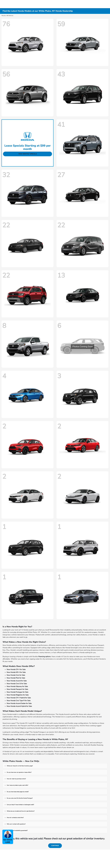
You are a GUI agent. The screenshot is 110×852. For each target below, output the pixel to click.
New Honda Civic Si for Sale (17, 684)
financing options (44, 656)
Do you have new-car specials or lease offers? (19, 772)
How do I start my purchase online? (16, 779)
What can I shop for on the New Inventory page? (20, 766)
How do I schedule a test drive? (15, 817)
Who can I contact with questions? (16, 824)
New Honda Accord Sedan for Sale (19, 703)
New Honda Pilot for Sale (16, 678)
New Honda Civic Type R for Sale (19, 700)
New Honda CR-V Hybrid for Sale (19, 698)
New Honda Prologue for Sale (17, 692)
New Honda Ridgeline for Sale (18, 695)
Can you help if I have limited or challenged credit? (20, 804)
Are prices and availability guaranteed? (17, 830)
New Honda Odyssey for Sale (17, 686)
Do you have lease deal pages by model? (18, 792)
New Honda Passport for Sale (17, 689)
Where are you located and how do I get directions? (20, 811)
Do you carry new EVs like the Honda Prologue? (20, 798)
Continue (55, 846)
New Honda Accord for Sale (17, 681)
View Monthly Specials (27, 154)
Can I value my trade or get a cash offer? (17, 785)
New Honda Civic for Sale (16, 675)
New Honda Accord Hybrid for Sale (19, 706)
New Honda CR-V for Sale (16, 669)
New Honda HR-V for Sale (16, 672)
